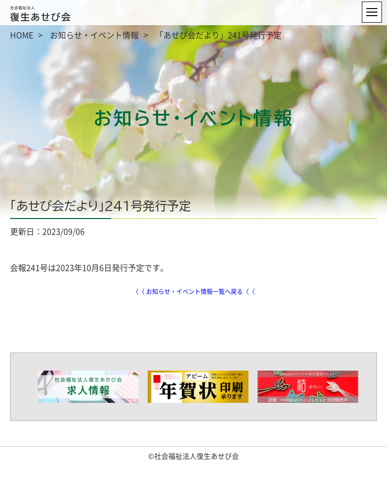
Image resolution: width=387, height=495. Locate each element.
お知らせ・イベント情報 (94, 35)
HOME (21, 35)
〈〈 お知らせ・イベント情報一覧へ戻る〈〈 (194, 291)
